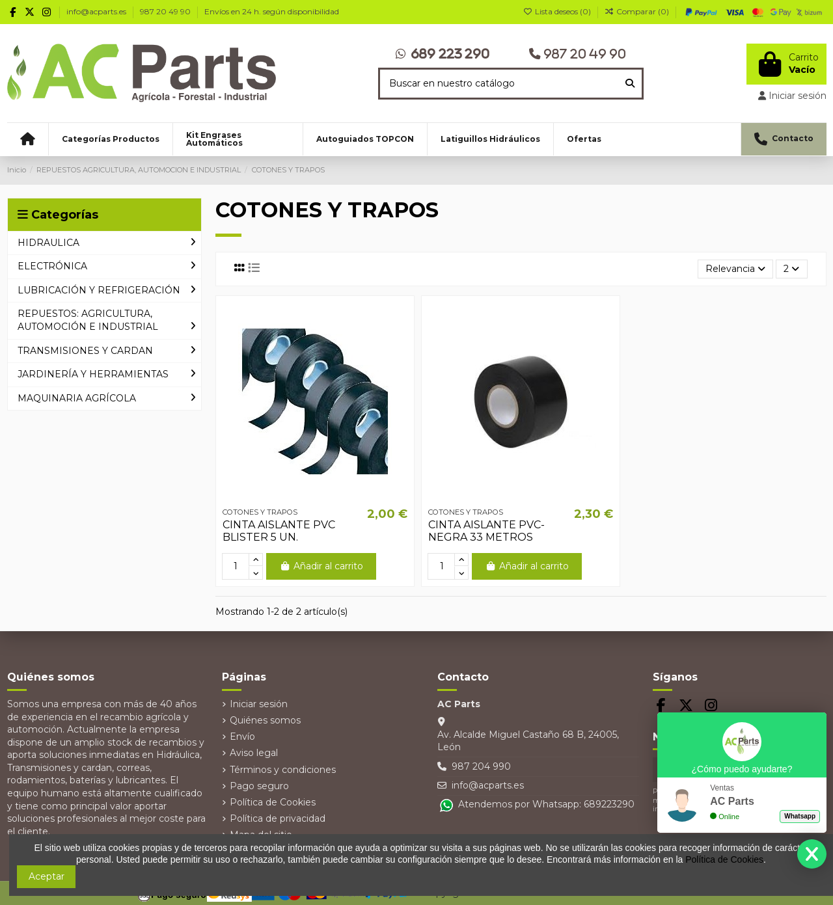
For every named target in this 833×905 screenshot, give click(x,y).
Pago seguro (259, 786)
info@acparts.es (97, 11)
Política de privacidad (277, 818)
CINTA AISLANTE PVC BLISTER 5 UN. (279, 531)
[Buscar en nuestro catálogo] (630, 84)
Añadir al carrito (321, 566)
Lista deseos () (558, 11)
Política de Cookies (273, 802)
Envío (242, 736)
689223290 (609, 804)
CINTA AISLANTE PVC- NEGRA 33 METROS (486, 531)
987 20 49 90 (166, 11)
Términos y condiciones (283, 770)
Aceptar (46, 876)
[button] (110, 139)
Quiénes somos (265, 720)
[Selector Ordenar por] (735, 269)
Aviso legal (254, 753)
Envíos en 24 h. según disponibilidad (271, 11)
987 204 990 (481, 766)
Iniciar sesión (259, 704)
